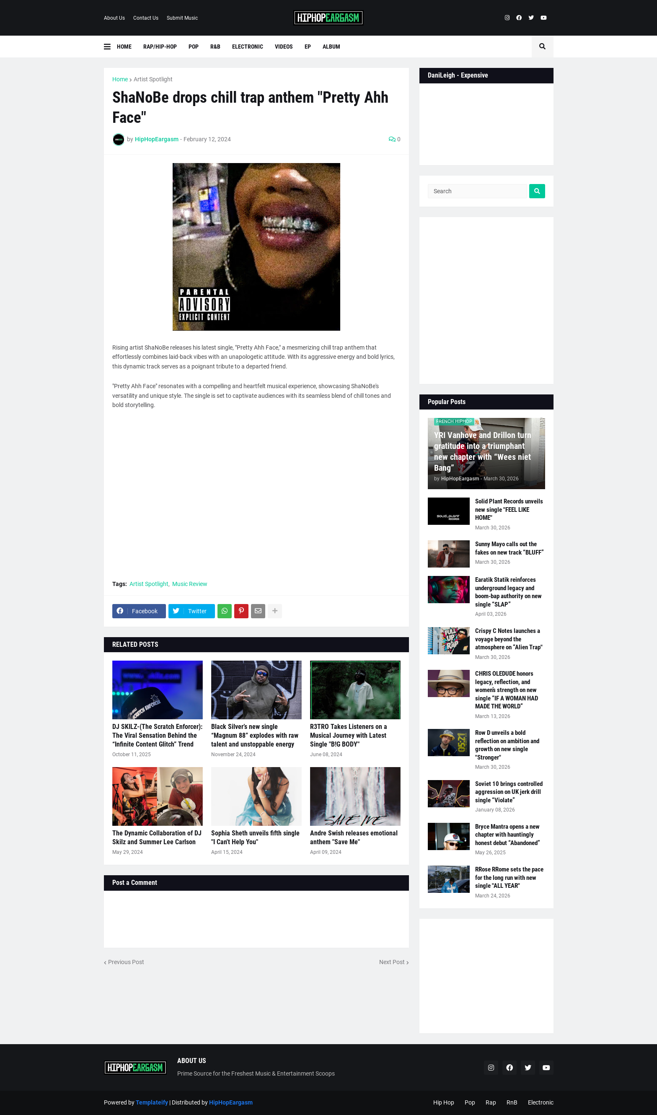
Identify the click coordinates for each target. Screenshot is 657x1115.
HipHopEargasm (231, 1102)
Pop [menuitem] (194, 46)
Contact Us (145, 18)
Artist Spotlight (153, 79)
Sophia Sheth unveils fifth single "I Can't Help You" (255, 837)
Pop (470, 1102)
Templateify (152, 1102)
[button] (110, 46)
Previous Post (126, 962)
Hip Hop (443, 1102)
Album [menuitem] (331, 46)
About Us (114, 18)
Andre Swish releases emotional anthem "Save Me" (354, 837)
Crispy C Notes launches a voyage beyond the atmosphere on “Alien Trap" (509, 639)
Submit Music (182, 18)
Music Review (189, 584)
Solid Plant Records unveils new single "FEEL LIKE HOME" (509, 509)
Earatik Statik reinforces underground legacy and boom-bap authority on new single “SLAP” (508, 592)
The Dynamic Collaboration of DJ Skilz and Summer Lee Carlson (157, 837)
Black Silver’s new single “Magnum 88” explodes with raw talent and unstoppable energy (254, 735)
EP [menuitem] (308, 46)
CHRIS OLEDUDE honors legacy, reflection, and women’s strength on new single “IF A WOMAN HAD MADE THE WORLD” (506, 690)
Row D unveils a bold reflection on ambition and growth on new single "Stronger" (507, 745)
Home (120, 79)
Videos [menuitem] (284, 46)
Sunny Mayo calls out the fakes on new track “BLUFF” (509, 548)
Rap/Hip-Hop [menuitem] (160, 46)
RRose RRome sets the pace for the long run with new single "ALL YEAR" (509, 877)
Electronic (541, 1102)
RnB (512, 1102)
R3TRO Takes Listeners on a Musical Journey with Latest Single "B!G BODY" (348, 735)
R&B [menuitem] (215, 46)
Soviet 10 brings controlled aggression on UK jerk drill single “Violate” (509, 792)
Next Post (392, 962)
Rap (491, 1102)
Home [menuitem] (124, 46)
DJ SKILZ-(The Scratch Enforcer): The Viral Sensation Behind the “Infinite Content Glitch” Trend (157, 735)
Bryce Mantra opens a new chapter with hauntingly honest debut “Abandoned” (507, 835)
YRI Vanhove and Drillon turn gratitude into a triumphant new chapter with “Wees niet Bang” (482, 451)
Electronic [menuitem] (247, 46)
